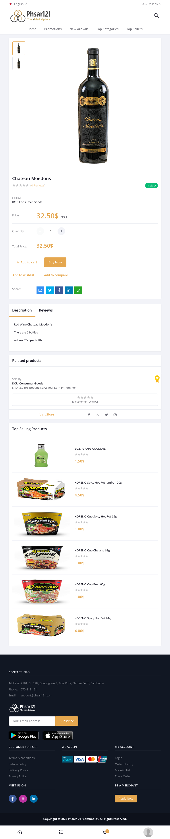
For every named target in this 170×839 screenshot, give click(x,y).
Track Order (123, 776)
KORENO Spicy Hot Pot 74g (93, 618)
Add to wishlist (23, 275)
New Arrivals (79, 29)
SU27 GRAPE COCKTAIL (90, 449)
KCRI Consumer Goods (27, 202)
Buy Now (55, 262)
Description (22, 310)
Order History (124, 764)
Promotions (53, 29)
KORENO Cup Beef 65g (90, 584)
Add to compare (56, 275)
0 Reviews (37, 185)
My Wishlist (122, 770)
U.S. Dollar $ (150, 4)
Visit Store (47, 414)
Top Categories (107, 29)
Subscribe (67, 721)
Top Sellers (134, 29)
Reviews (46, 310)
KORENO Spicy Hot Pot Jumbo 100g (98, 482)
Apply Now (126, 798)
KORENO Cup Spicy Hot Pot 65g (96, 516)
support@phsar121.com (34, 695)
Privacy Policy (18, 776)
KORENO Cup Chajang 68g (92, 550)
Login (118, 758)
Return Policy (17, 764)
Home (32, 29)
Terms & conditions (22, 758)
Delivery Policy (18, 770)
